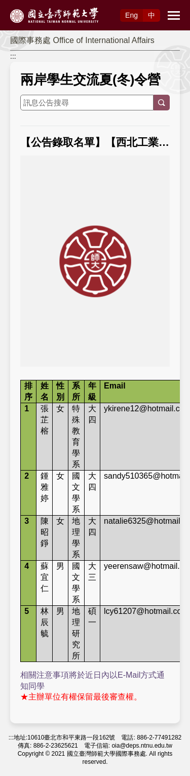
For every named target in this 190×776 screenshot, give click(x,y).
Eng (131, 15)
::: (13, 56)
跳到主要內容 (21, 6)
